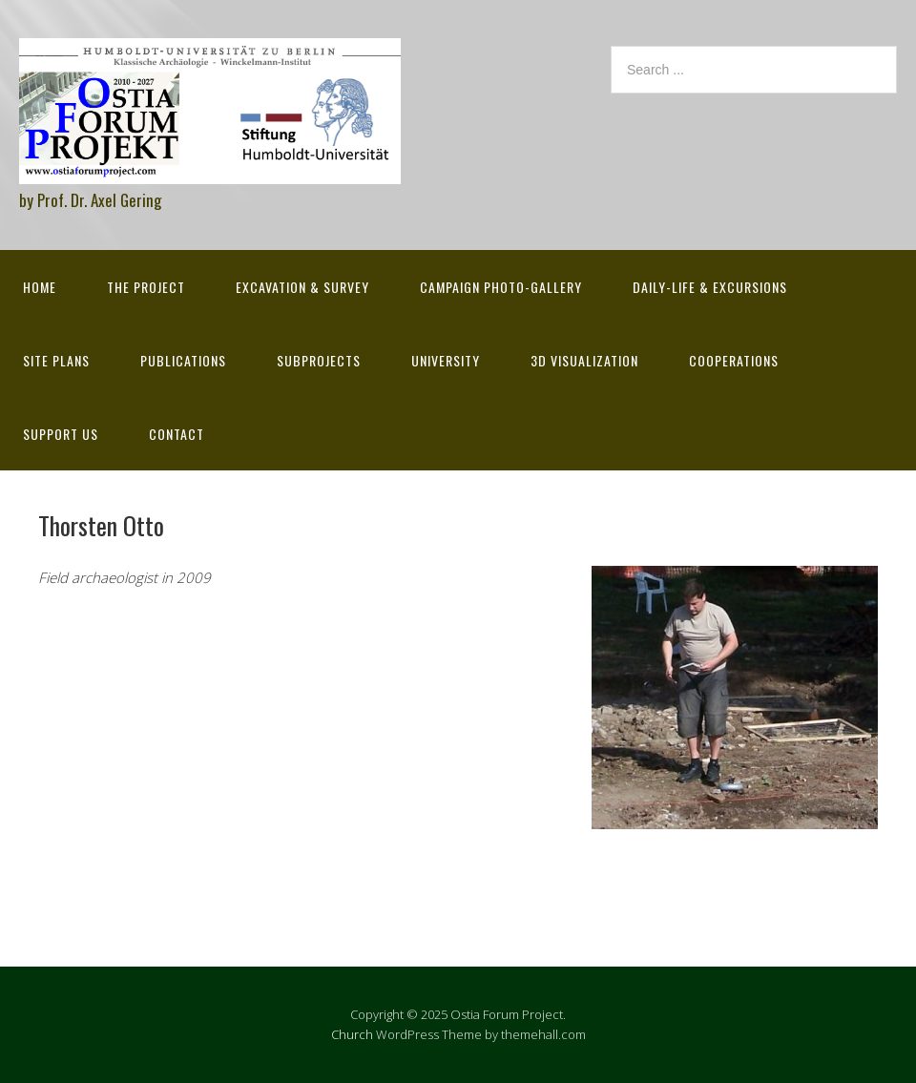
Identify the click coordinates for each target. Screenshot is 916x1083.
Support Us (60, 434)
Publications (183, 360)
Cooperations (734, 360)
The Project (146, 287)
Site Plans (56, 360)
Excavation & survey (302, 287)
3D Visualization (584, 360)
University (445, 360)
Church (352, 1034)
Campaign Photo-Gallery (501, 287)
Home (39, 287)
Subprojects (319, 360)
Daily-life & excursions (710, 287)
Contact (176, 434)
